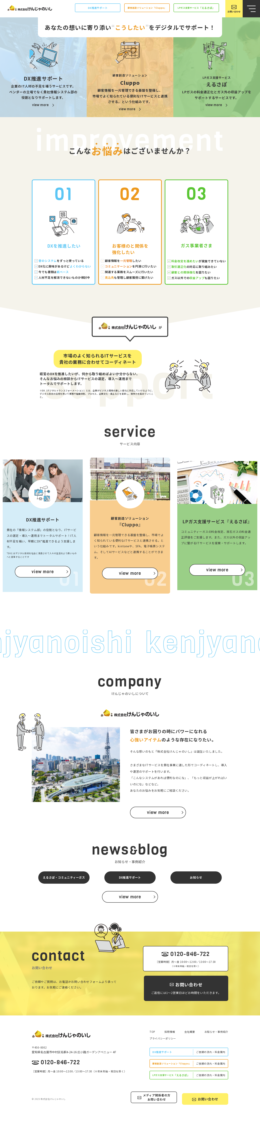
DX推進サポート (130, 877)
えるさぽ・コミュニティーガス (64, 877)
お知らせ (196, 877)
